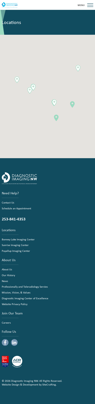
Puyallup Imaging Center (16, 251)
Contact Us (8, 202)
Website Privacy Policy (14, 304)
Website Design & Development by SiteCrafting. (29, 384)
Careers (6, 322)
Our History (8, 275)
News (5, 281)
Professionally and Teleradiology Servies (25, 286)
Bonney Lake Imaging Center (18, 239)
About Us (7, 269)
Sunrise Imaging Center (15, 245)
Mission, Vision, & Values (16, 292)
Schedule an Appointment (16, 208)
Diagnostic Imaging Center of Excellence (25, 298)
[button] (72, 104)
